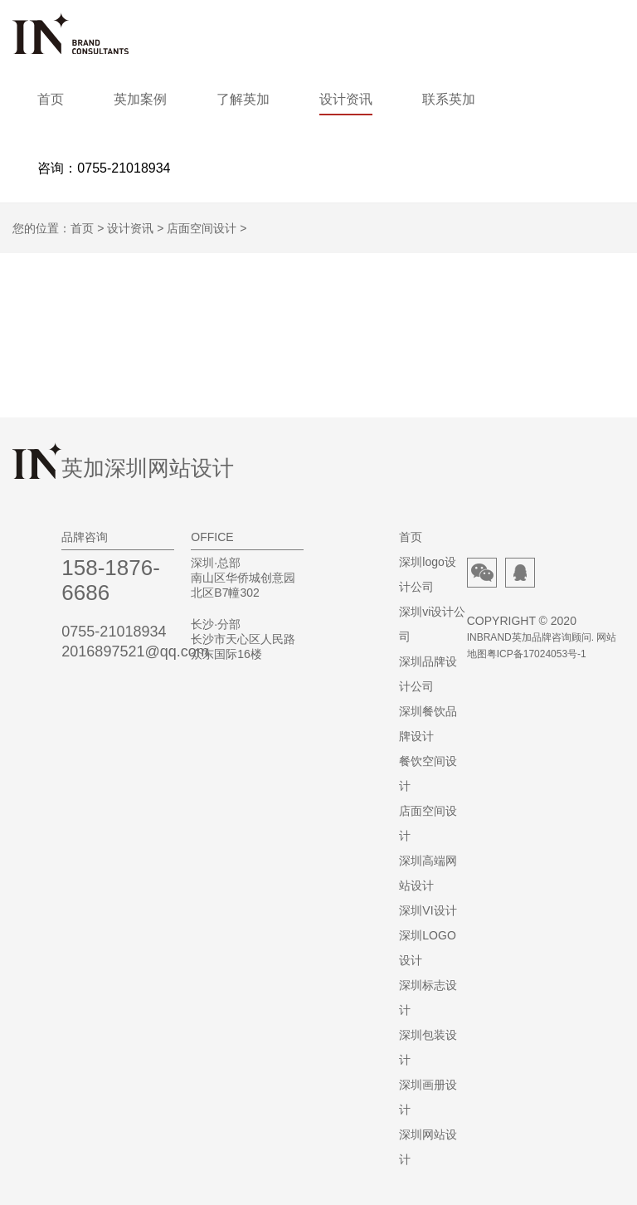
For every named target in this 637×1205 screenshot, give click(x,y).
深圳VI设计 (427, 910)
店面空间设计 (201, 228)
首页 (50, 99)
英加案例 (140, 99)
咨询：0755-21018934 (103, 168)
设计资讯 (345, 99)
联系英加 (448, 99)
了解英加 (243, 99)
